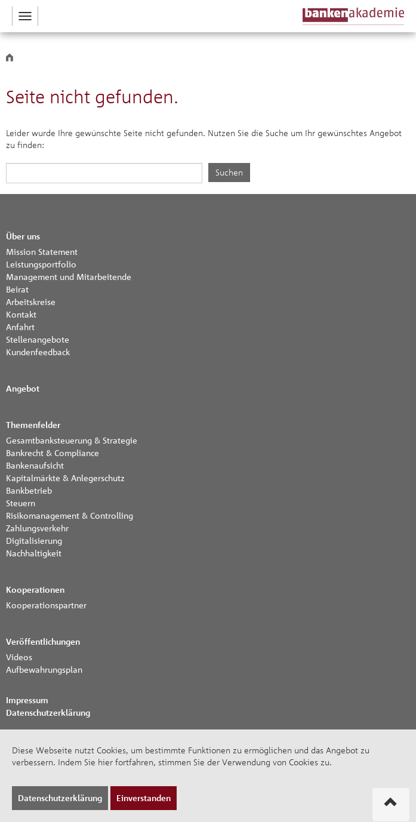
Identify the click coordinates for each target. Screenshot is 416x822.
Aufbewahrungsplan (44, 669)
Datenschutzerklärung (48, 712)
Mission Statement (42, 251)
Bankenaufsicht (35, 465)
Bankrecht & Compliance (52, 452)
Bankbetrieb (29, 490)
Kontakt (21, 314)
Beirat (17, 289)
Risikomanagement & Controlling (69, 515)
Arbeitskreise (31, 301)
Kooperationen (35, 589)
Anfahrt (20, 326)
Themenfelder (33, 425)
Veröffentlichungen (43, 641)
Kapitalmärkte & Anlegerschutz (65, 477)
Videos (19, 656)
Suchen (229, 172)
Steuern (20, 502)
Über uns (23, 236)
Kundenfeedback (38, 351)
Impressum (27, 700)
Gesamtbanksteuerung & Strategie (71, 440)
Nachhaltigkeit (33, 552)
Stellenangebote (37, 339)
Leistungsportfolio (41, 263)
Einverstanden (143, 798)
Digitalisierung (34, 540)
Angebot (22, 388)
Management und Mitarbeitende (68, 276)
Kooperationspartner (46, 604)
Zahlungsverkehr (37, 527)
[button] (25, 16)
